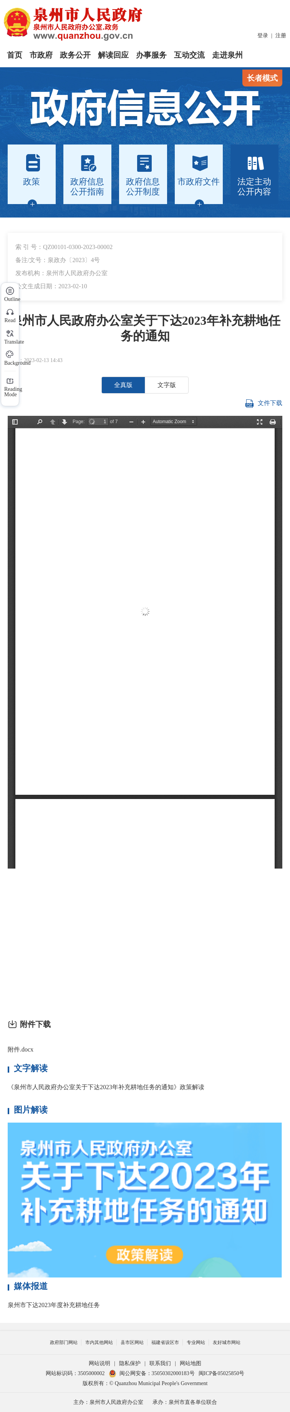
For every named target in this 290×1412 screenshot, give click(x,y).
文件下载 (263, 403)
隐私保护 (130, 1363)
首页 (14, 55)
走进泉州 (227, 55)
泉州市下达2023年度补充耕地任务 (54, 1305)
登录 (262, 35)
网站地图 (190, 1363)
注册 (280, 35)
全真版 (123, 385)
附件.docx (20, 1049)
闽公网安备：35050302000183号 (152, 1373)
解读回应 (113, 55)
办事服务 (151, 55)
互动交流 (189, 55)
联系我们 (160, 1363)
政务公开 (75, 55)
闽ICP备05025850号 (222, 1373)
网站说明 (99, 1363)
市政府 (41, 55)
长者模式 (262, 78)
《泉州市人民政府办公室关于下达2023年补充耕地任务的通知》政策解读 (106, 1087)
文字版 (166, 385)
